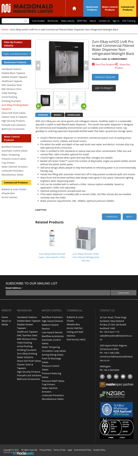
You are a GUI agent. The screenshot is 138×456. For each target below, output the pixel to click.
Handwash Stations (11, 69)
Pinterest (130, 375)
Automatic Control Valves (15, 150)
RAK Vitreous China (11, 89)
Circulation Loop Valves (54, 350)
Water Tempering (10, 154)
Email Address (14, 288)
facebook (102, 375)
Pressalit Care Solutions (14, 124)
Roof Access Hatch (76, 339)
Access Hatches (9, 197)
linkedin (116, 375)
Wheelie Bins (8, 193)
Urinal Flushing (9, 96)
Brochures (52, 20)
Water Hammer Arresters (15, 166)
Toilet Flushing (9, 92)
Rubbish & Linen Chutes (14, 189)
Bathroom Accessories (13, 128)
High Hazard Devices (52, 320)
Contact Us (103, 20)
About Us (6, 320)
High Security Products (13, 120)
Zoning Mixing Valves (52, 353)
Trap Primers (8, 162)
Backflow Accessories (53, 335)
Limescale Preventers (13, 170)
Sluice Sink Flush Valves (14, 112)
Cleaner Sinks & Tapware (14, 116)
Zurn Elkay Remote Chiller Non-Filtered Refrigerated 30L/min (86, 257)
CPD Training (128, 20)
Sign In (115, 20)
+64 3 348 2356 (111, 352)
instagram (109, 375)
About (92, 20)
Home (74, 8)
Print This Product (105, 64)
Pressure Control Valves (14, 158)
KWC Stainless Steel (12, 85)
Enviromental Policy (82, 448)
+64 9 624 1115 (111, 331)
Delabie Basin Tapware (13, 73)
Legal (69, 448)
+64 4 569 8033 (111, 369)
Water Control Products (110, 8)
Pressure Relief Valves (53, 379)
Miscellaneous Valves (12, 174)
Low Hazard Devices (52, 331)
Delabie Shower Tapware (14, 76)
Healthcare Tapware (12, 81)
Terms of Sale (59, 448)
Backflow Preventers (12, 146)
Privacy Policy (45, 448)
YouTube (123, 375)
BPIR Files (81, 20)
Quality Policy (99, 448)
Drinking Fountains (11, 101)
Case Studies (37, 20)
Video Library (67, 20)
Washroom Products (92, 8)
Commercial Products (127, 8)
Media (5, 324)
